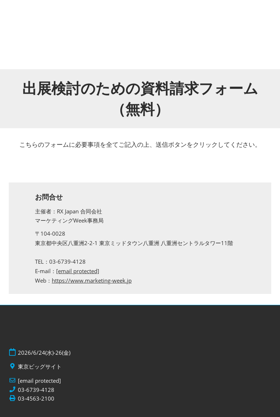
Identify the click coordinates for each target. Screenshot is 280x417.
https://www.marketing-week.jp (92, 280)
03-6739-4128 (36, 389)
